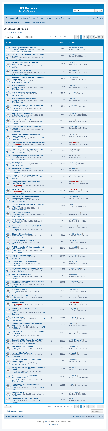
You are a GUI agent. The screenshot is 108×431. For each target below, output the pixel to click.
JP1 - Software (17, 146)
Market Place (16, 258)
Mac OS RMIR (17, 162)
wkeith (16, 363)
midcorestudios (19, 236)
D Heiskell (17, 200)
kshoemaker (18, 284)
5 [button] (93, 37)
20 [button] (99, 37)
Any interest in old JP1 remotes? (24, 296)
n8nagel (17, 81)
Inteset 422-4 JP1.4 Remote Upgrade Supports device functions (25, 197)
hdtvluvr (17, 229)
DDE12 (16, 371)
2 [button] (84, 37)
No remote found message (21, 169)
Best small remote (18, 85)
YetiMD (16, 348)
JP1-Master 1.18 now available (23, 190)
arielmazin (17, 394)
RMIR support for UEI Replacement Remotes (28, 143)
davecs (16, 242)
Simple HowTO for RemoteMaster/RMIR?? (27, 340)
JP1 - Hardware (19, 216)
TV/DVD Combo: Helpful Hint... (23, 113)
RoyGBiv (17, 263)
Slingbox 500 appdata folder (22, 234)
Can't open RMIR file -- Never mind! (25, 399)
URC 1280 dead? (18, 317)
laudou (16, 170)
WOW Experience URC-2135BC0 (24, 48)
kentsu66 (17, 297)
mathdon (17, 144)
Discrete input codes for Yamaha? (24, 262)
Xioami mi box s (18, 392)
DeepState (17, 164)
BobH (16, 327)
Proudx (16, 291)
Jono (15, 58)
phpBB (47, 422)
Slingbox (20, 237)
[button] (76, 37)
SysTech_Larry (19, 115)
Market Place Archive (19, 364)
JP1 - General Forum (24, 51)
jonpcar (16, 335)
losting (16, 108)
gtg (15, 66)
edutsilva (17, 276)
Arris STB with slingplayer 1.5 (23, 275)
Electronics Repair (18, 110)
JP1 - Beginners (17, 89)
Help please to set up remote (22, 346)
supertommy (18, 214)
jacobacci (20, 72)
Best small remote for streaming (24, 92)
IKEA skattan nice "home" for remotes (26, 120)
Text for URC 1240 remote (21, 71)
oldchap (17, 319)
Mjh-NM (17, 312)
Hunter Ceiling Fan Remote (22, 353)
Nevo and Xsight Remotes (21, 82)
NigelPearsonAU (19, 342)
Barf (15, 121)
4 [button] (90, 37)
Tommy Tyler (18, 270)
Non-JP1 (15, 350)
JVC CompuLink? (18, 219)
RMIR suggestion (18, 302)
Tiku (15, 208)
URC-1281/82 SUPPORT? (21, 213)
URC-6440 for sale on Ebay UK (23, 240)
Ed (15, 400)
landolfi (16, 355)
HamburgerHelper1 (20, 49)
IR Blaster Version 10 (19, 289)
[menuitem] (19, 18)
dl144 (16, 138)
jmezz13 (17, 250)
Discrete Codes (17, 231)
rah (15, 177)
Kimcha (16, 87)
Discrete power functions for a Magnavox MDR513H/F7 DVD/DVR (27, 324)
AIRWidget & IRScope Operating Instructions (28, 268)
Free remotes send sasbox (22, 255)
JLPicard (17, 257)
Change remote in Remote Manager (25, 175)
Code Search (16, 131)
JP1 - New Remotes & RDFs (28, 372)
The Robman (18, 185)
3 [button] (87, 37)
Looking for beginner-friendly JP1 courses (27, 149)
